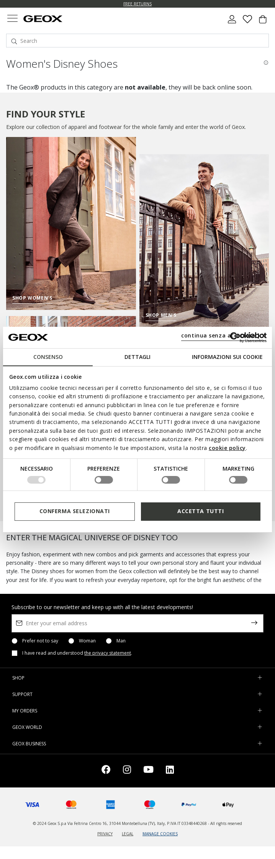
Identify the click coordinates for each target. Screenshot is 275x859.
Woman (87, 641)
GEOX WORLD (27, 727)
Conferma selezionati (74, 511)
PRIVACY (105, 833)
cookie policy (227, 448)
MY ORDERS (24, 710)
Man (121, 641)
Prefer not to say (40, 641)
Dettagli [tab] (137, 356)
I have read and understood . (77, 653)
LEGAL (127, 833)
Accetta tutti (200, 511)
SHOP (18, 678)
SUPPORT (22, 694)
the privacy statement (107, 653)
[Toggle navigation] (12, 19)
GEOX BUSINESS (29, 743)
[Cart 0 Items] (263, 22)
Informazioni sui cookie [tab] (227, 356)
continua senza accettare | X (223, 335)
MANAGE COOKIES (160, 833)
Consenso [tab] (48, 356)
